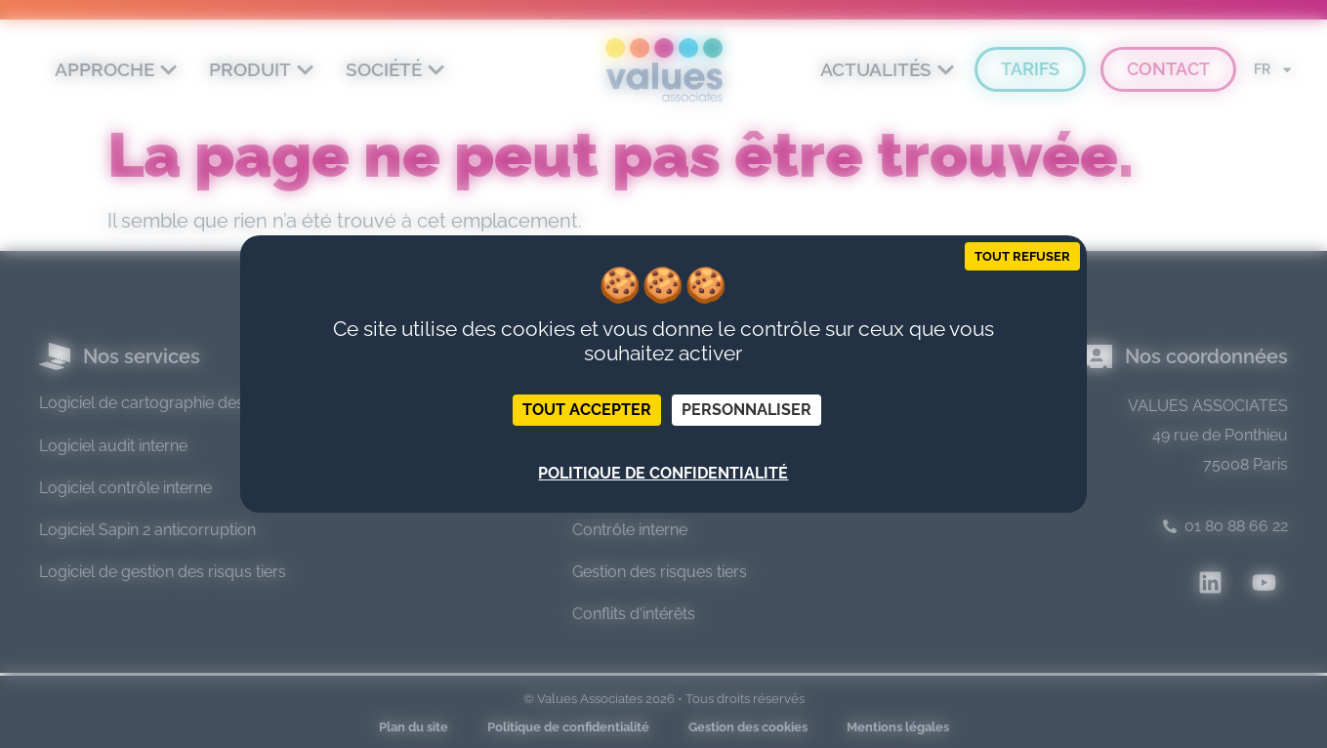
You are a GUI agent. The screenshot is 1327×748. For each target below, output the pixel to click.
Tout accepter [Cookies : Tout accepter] (586, 409)
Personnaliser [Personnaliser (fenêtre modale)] (746, 409)
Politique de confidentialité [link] (663, 473)
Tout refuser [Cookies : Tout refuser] (1022, 256)
